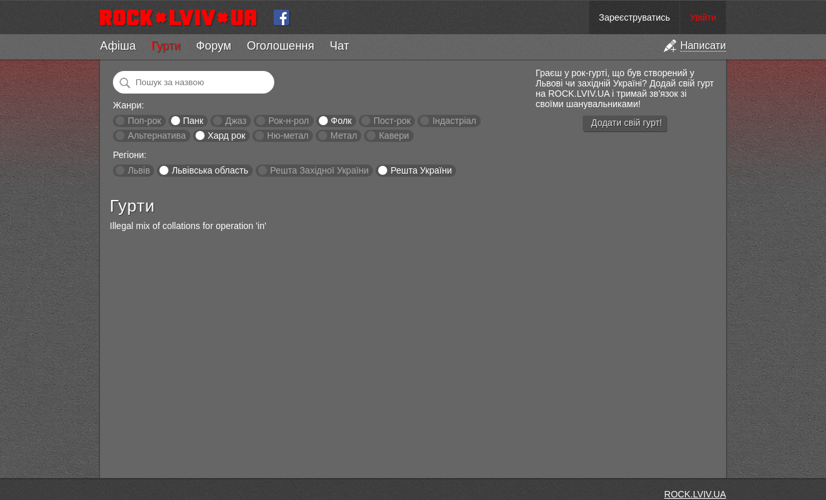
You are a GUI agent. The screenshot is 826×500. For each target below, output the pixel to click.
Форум (214, 45)
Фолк (341, 120)
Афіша (118, 45)
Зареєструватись (634, 17)
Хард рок (226, 135)
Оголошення (280, 45)
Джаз (236, 120)
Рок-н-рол (288, 120)
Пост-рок (392, 120)
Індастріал (454, 120)
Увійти (703, 17)
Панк (193, 120)
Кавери (394, 135)
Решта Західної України (319, 170)
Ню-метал (287, 135)
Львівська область (210, 170)
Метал (343, 135)
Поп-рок (144, 120)
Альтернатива (157, 135)
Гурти (165, 45)
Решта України (421, 170)
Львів (139, 170)
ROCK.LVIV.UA (695, 494)
